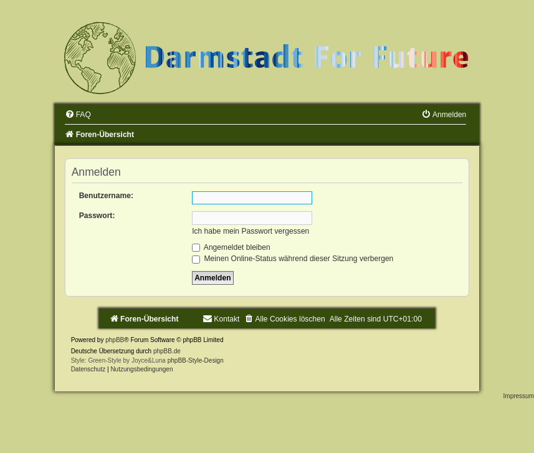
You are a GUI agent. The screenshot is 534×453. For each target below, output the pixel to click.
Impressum (518, 396)
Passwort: (97, 215)
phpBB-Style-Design (196, 360)
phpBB (114, 339)
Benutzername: (106, 195)
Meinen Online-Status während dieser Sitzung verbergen (292, 258)
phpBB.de (167, 351)
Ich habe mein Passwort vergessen (250, 231)
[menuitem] (78, 114)
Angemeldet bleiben (231, 247)
